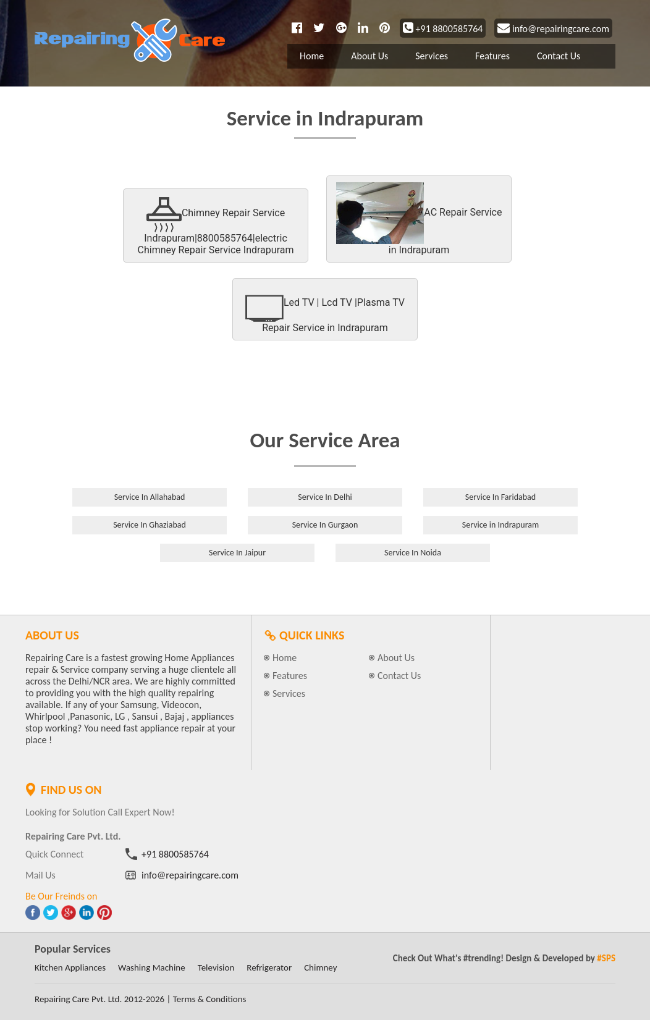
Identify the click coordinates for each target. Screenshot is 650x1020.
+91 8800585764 (443, 29)
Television (216, 967)
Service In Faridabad (500, 497)
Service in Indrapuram (500, 525)
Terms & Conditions (210, 999)
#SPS (606, 958)
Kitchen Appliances (70, 967)
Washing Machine (151, 967)
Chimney (320, 967)
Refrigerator (269, 967)
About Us (369, 56)
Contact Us (558, 56)
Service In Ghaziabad (149, 525)
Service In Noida (412, 552)
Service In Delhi (325, 497)
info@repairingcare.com (553, 29)
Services (431, 56)
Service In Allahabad (149, 497)
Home (312, 56)
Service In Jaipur (237, 552)
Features (492, 56)
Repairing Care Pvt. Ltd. (78, 999)
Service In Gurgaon (325, 525)
